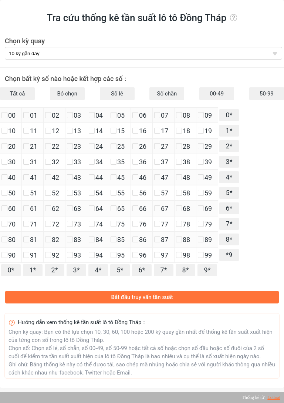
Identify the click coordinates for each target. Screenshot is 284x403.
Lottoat (273, 397)
